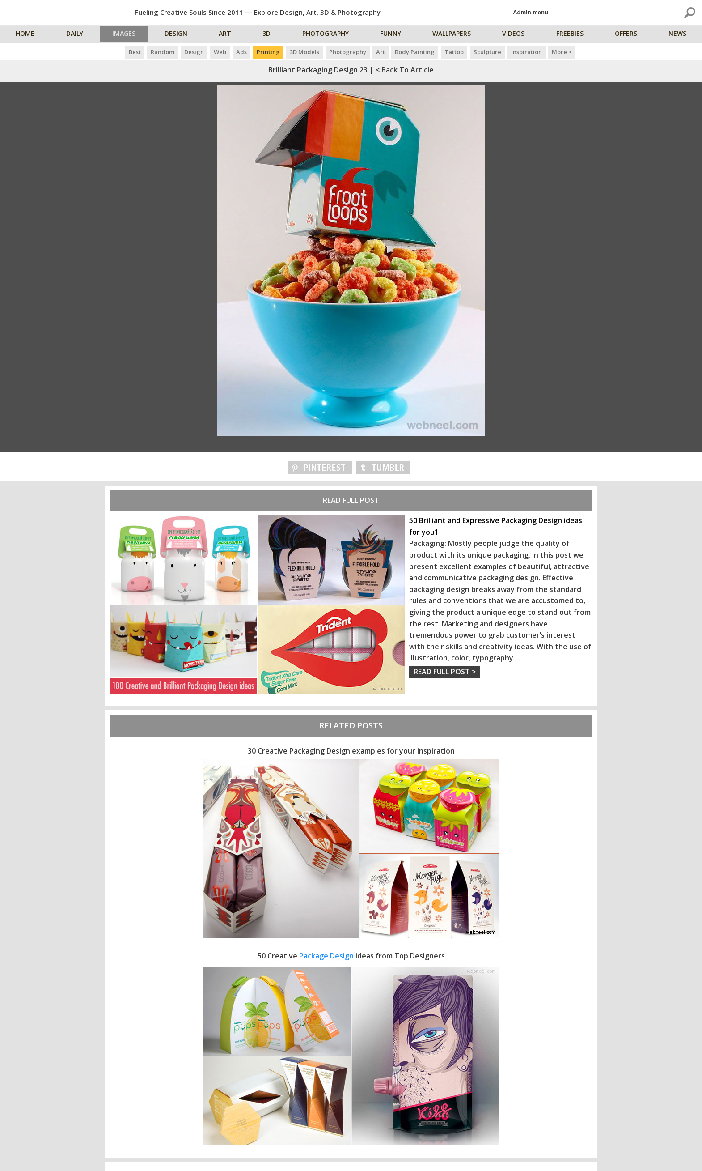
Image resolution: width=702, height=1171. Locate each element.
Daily (74, 34)
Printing (268, 52)
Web (220, 52)
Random (162, 52)
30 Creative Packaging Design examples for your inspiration (351, 751)
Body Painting (415, 52)
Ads (241, 52)
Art (229, 34)
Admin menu (530, 12)
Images (126, 34)
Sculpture (487, 52)
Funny (393, 34)
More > (562, 52)
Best (135, 52)
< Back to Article (405, 70)
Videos (515, 34)
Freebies (571, 34)
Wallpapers (454, 34)
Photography (328, 34)
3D (270, 34)
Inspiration (526, 52)
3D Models (304, 52)
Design (180, 34)
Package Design (326, 956)
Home (26, 34)
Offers (627, 34)
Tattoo (454, 52)
